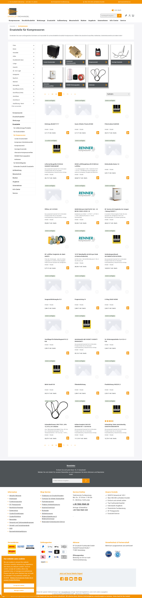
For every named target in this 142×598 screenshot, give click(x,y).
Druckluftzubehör (18, 117)
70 (60, 94)
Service (15, 193)
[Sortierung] (118, 94)
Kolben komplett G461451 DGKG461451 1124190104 (83, 425)
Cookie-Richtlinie (15, 516)
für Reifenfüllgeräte (20, 163)
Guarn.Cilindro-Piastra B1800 (84, 124)
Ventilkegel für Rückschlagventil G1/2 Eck (56, 340)
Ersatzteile (16, 124)
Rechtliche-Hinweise (16, 507)
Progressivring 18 (80, 299)
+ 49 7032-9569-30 (81, 504)
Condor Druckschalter (21, 138)
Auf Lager (18, 71)
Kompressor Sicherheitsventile (23, 142)
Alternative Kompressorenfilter (23, 152)
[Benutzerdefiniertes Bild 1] (108, 554)
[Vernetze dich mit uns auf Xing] (80, 579)
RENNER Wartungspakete (22, 156)
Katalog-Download (48, 507)
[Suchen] (119, 16)
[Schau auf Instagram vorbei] (66, 579)
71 (64, 94)
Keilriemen (17, 159)
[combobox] (108, 16)
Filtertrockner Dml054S (112, 124)
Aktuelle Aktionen (15, 496)
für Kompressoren (19, 135)
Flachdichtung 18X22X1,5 (113, 384)
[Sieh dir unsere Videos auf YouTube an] (71, 579)
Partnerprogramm (48, 501)
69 (56, 94)
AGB (10, 528)
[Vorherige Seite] (49, 94)
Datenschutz (13, 510)
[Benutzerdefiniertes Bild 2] (117, 554)
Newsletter (13, 519)
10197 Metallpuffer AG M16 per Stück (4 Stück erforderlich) (86, 255)
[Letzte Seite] (75, 94)
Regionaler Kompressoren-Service (53, 522)
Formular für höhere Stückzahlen (53, 499)
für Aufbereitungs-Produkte (22, 128)
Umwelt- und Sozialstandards (19, 525)
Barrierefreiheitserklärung (18, 531)
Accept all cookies (18, 585)
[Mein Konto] (129, 16)
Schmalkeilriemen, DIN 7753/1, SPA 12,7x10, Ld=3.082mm (56, 425)
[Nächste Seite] (71, 94)
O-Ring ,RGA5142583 (111, 299)
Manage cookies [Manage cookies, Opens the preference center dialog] (19, 590)
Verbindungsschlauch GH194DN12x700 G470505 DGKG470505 (113, 255)
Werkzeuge (16, 120)
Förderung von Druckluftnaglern (53, 496)
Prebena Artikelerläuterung (51, 504)
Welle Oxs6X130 (50, 384)
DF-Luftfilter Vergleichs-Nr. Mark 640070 (55, 255)
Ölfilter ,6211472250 (51, 209)
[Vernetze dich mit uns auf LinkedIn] (76, 579)
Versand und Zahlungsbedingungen (21, 522)
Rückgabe (45, 510)
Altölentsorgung (47, 513)
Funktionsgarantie (15, 501)
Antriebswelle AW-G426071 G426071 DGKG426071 (86, 340)
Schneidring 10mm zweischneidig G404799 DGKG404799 (115, 425)
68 (53, 94)
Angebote (16, 182)
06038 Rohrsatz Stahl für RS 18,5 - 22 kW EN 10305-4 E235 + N (86, 210)
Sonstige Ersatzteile (20, 149)
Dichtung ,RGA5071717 (52, 124)
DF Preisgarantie (15, 504)
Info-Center (16, 189)
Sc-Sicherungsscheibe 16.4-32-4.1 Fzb (115, 340)
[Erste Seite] (45, 94)
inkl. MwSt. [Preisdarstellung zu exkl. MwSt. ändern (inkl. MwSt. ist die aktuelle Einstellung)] (117, 10)
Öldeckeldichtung (80, 384)
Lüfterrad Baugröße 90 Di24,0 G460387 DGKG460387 (54, 165)
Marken (15, 178)
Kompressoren (17, 113)
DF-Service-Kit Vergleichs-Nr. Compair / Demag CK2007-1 (117, 210)
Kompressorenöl (19, 145)
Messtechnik (17, 174)
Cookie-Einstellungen (16, 513)
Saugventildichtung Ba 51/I (53, 299)
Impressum (13, 499)
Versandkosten (65, 592)
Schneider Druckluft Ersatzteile (24, 166)
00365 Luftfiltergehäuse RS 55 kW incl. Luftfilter (87, 165)
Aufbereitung (17, 170)
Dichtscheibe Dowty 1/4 (112, 164)
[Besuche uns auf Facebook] (62, 579)
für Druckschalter (19, 131)
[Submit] (86, 481)
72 (68, 94)
